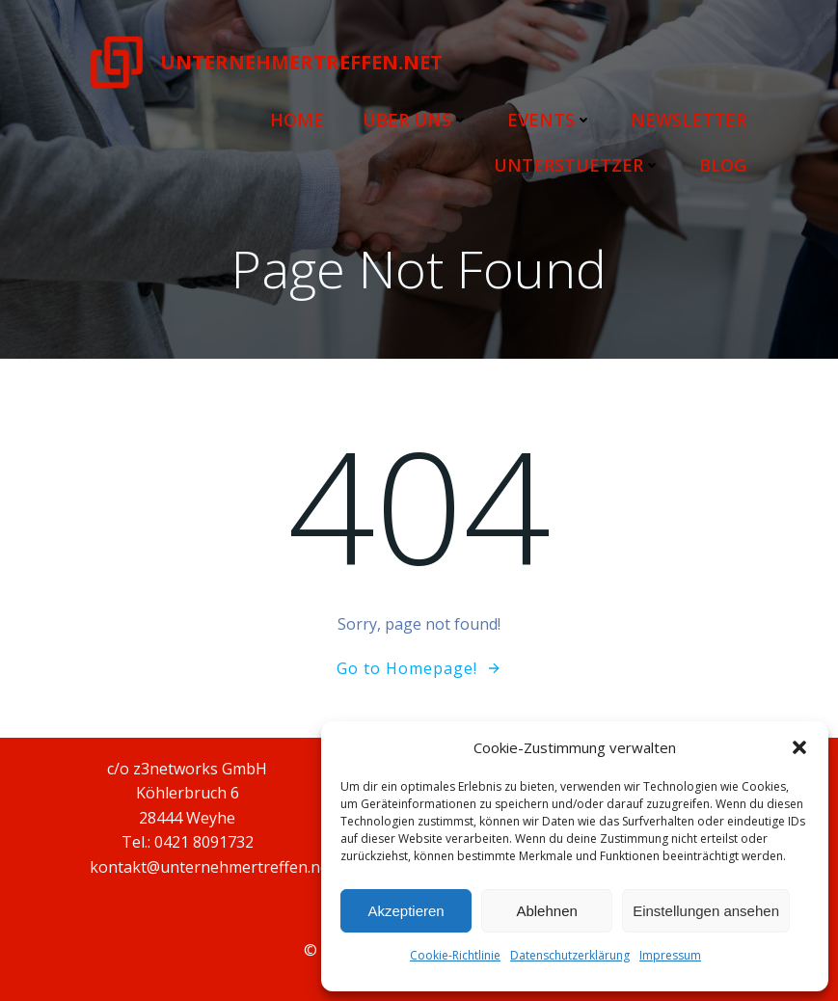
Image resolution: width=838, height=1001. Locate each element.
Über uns (417, 118)
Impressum (670, 955)
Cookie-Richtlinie (455, 955)
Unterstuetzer (578, 164)
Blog (723, 164)
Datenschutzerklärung (570, 955)
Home (298, 118)
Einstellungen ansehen (706, 911)
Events (550, 118)
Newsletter (689, 118)
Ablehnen (546, 911)
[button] (799, 747)
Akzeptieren (405, 911)
